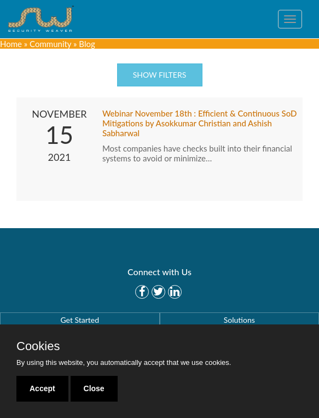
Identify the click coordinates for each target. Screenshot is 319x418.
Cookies (38, 346)
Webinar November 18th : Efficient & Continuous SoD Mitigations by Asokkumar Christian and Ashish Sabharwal (199, 123)
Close (94, 388)
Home (11, 44)
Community (50, 44)
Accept (42, 388)
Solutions (239, 319)
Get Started (79, 319)
